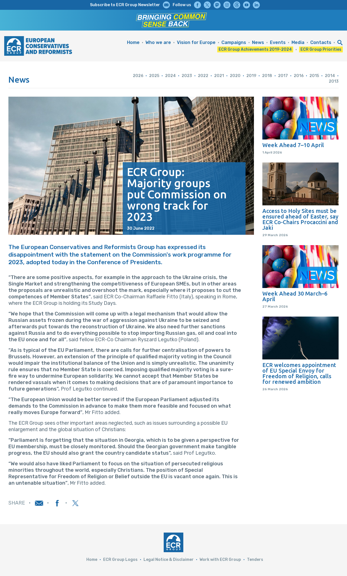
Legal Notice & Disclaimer (169, 559)
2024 (170, 75)
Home (133, 42)
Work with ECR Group (220, 559)
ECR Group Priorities (320, 49)
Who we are (158, 42)
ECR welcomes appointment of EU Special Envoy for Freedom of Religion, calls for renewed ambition (299, 373)
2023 (187, 75)
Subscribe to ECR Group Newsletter (125, 5)
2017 (283, 75)
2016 (299, 75)
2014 (330, 75)
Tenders (255, 559)
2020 (235, 75)
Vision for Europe (196, 42)
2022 (203, 75)
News (258, 42)
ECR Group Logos (120, 559)
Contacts (320, 42)
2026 (138, 75)
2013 (334, 81)
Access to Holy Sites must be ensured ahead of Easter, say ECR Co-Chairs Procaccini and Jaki (300, 219)
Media (298, 42)
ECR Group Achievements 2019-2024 (255, 49)
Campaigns (233, 42)
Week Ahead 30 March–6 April (294, 296)
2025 (154, 75)
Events (278, 42)
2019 (251, 75)
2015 (314, 75)
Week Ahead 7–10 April (293, 145)
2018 (267, 75)
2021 (219, 75)
